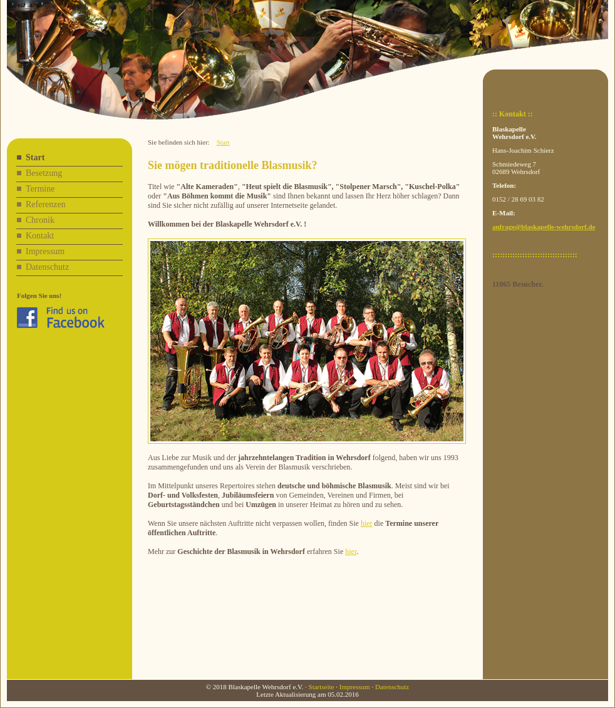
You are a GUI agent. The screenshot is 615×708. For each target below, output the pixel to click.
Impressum (45, 251)
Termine (40, 188)
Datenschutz (47, 267)
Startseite (321, 686)
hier (367, 523)
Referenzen (46, 204)
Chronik (40, 220)
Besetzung (44, 173)
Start (35, 157)
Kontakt (40, 235)
